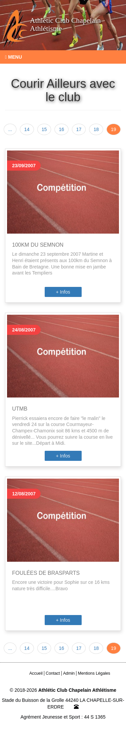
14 (27, 129)
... (10, 129)
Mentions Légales (94, 673)
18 (96, 129)
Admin (69, 673)
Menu (13, 57)
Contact (53, 673)
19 (113, 129)
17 (79, 129)
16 (61, 129)
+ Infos (63, 292)
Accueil (36, 673)
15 (44, 129)
